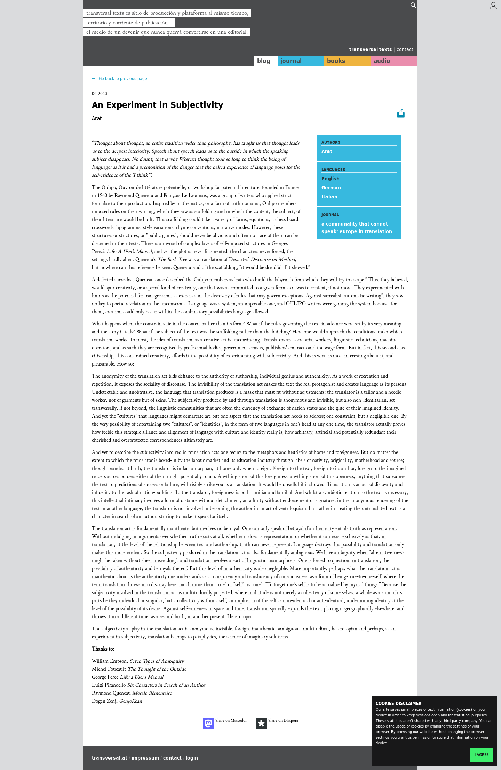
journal (290, 60)
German (331, 187)
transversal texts (371, 49)
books (336, 60)
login (192, 758)
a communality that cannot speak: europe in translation (356, 227)
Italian (329, 197)
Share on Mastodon (225, 723)
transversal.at (109, 758)
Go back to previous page (122, 78)
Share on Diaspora (277, 723)
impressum (145, 758)
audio (382, 60)
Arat (326, 151)
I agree (481, 754)
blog (263, 60)
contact (405, 49)
